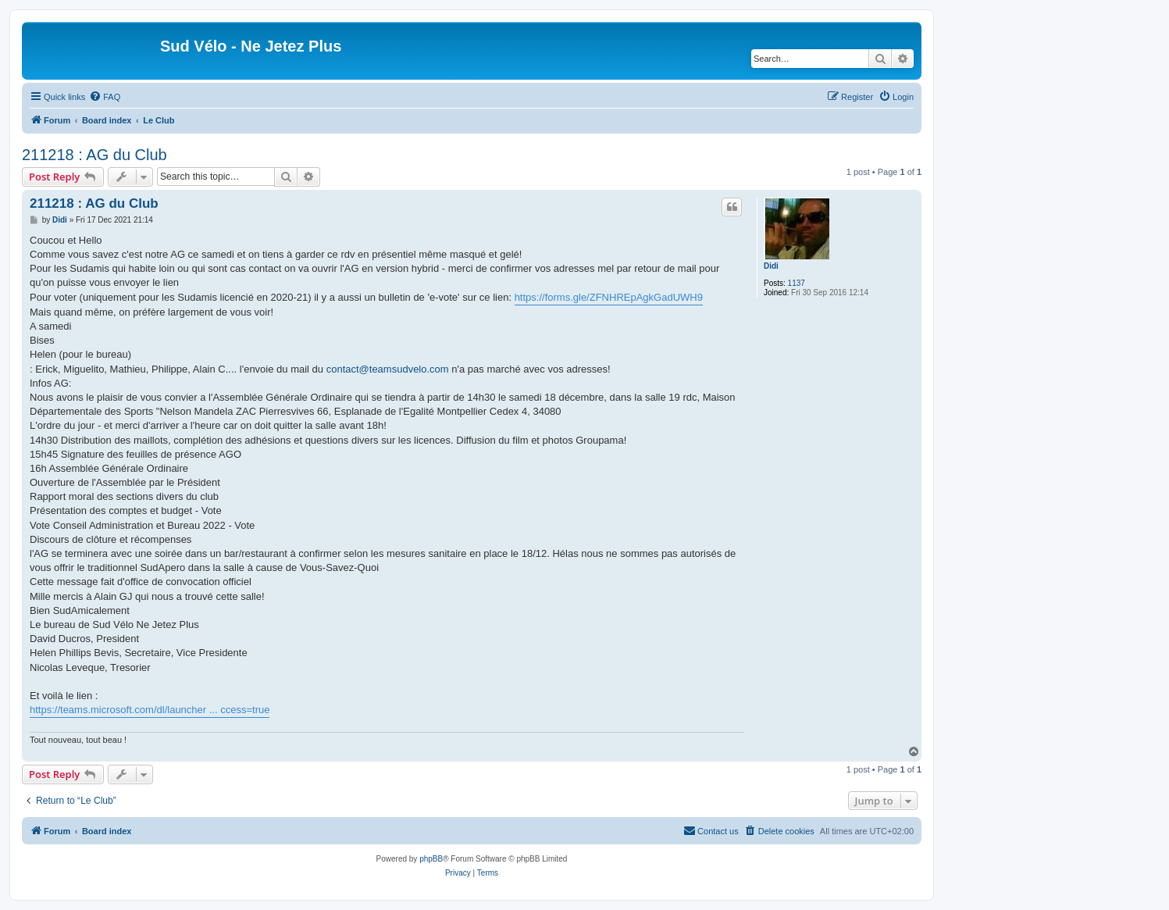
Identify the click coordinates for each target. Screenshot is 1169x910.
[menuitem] (104, 96)
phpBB (431, 859)
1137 (796, 283)
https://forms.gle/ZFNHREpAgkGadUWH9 (609, 297)
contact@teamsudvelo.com (387, 369)
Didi (771, 266)
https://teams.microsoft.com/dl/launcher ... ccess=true (149, 710)
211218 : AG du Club (94, 154)
